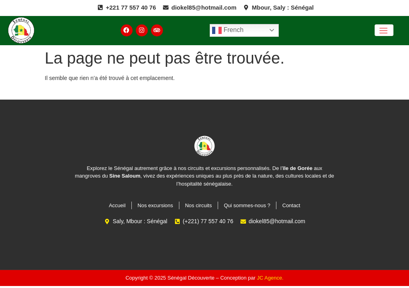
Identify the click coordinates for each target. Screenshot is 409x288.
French (227, 30)
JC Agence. (270, 278)
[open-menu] (384, 30)
